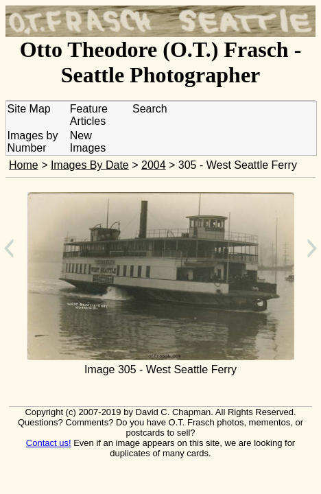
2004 (153, 165)
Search (149, 109)
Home (23, 165)
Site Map (29, 109)
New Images (88, 142)
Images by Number (33, 142)
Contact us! (48, 443)
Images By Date (90, 165)
